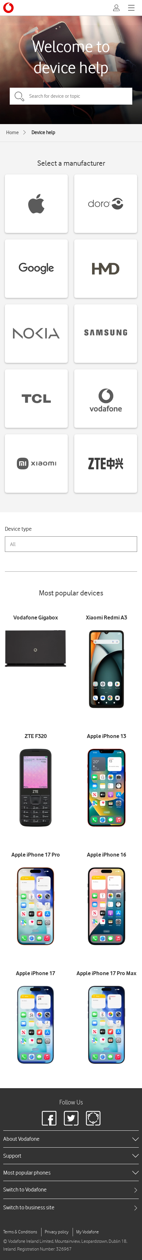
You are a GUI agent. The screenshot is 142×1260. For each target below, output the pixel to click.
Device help (43, 132)
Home (12, 132)
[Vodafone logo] (8, 8)
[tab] (71, 1190)
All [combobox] (13, 544)
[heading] (71, 1138)
